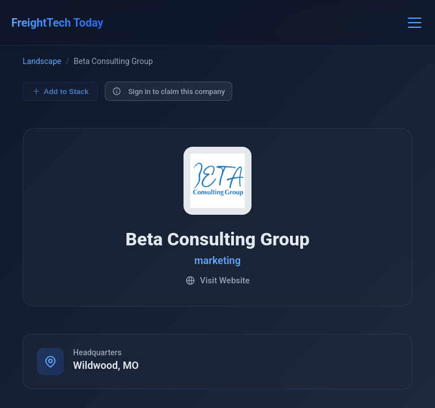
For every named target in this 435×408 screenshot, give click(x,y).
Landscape (42, 61)
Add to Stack (60, 91)
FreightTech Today (57, 22)
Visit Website (217, 281)
